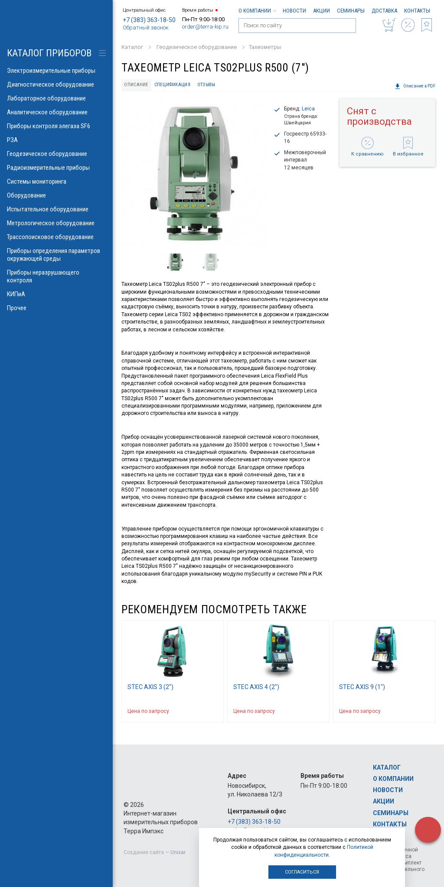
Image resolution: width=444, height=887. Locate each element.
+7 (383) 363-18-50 (149, 19)
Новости (294, 10)
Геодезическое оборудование (56, 154)
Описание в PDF (415, 86)
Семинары (351, 10)
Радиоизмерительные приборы (56, 168)
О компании (257, 10)
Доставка (384, 10)
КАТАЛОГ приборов (49, 53)
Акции (321, 10)
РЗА (56, 140)
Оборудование (56, 195)
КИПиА (56, 294)
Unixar (178, 852)
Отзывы (206, 84)
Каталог (387, 767)
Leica (308, 109)
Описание (136, 84)
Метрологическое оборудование (56, 223)
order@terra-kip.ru (205, 26)
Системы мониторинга (56, 181)
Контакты (417, 10)
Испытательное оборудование (56, 209)
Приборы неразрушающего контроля (56, 276)
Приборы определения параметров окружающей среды (56, 254)
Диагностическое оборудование (56, 84)
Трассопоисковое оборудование (56, 237)
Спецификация (172, 84)
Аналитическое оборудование (56, 112)
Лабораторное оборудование (56, 98)
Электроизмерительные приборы (56, 70)
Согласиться (302, 872)
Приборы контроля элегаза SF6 (56, 126)
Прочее (56, 308)
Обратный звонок (146, 27)
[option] (194, 173)
